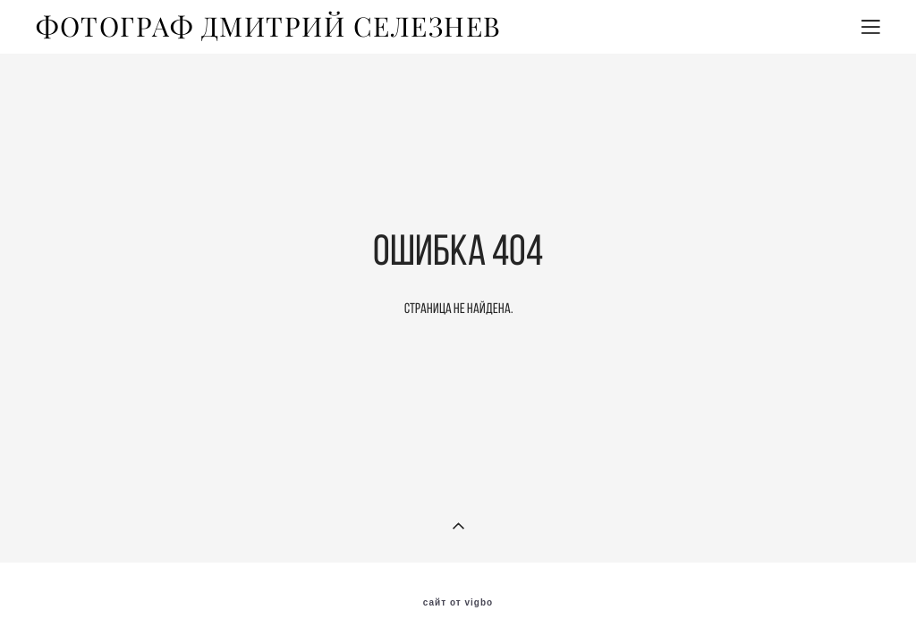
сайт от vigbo (458, 602)
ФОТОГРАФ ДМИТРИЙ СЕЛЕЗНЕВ (269, 26)
